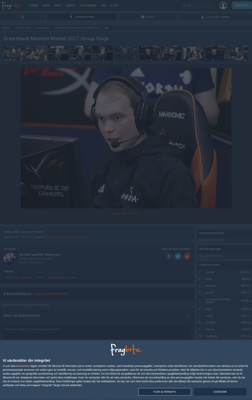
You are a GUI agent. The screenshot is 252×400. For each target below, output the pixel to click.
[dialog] (126, 370)
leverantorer (23, 366)
